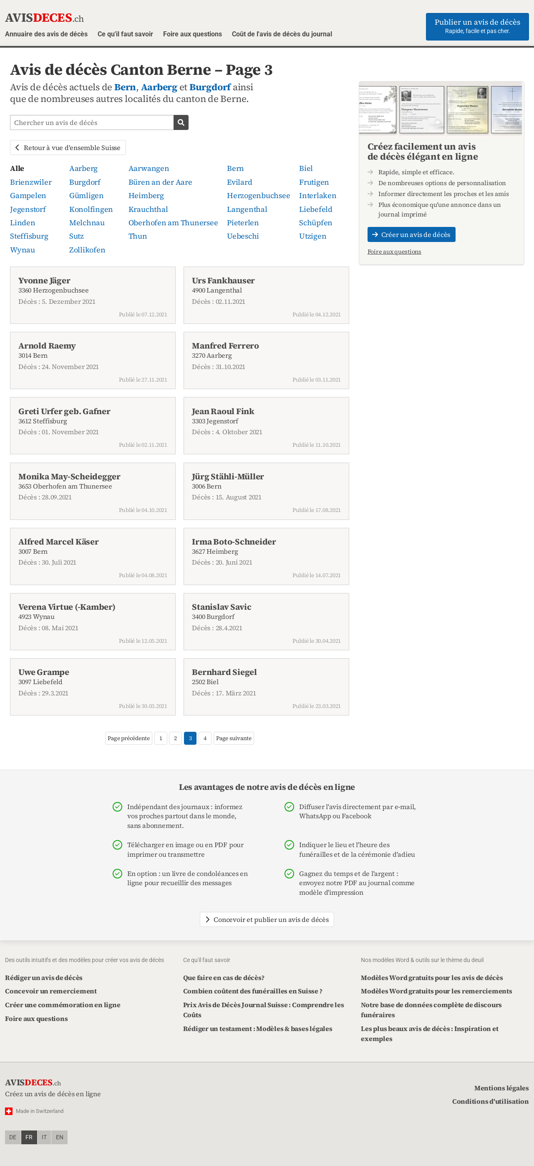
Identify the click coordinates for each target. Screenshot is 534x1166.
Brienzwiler (30, 182)
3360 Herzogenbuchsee (92, 296)
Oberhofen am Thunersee (173, 222)
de (12, 1137)
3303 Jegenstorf (266, 427)
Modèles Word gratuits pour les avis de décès (432, 977)
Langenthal (247, 209)
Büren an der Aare (160, 182)
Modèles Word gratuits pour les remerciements (436, 990)
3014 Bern (92, 361)
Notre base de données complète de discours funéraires (431, 1009)
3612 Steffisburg (92, 427)
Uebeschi (243, 236)
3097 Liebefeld (92, 688)
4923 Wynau (92, 622)
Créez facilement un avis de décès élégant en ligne (423, 151)
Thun (137, 236)
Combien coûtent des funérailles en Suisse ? (252, 990)
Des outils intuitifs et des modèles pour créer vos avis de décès (84, 960)
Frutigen (314, 182)
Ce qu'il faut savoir (125, 34)
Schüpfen (315, 222)
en (59, 1137)
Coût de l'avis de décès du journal (282, 34)
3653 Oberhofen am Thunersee (92, 492)
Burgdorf (210, 87)
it (44, 1137)
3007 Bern (92, 557)
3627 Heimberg (266, 557)
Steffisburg (29, 236)
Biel (306, 168)
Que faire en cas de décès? (223, 977)
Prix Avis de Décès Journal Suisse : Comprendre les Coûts (263, 1009)
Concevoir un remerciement (51, 990)
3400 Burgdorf (266, 622)
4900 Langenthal (266, 296)
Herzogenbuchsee (258, 195)
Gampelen (28, 195)
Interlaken (318, 195)
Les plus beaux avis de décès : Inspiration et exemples (429, 1033)
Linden (22, 222)
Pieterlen (243, 222)
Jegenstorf (28, 209)
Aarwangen (148, 168)
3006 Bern (266, 492)
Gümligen (86, 195)
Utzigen (312, 236)
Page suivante (234, 738)
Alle (17, 168)
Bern (125, 87)
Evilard (239, 182)
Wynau (22, 249)
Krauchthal (148, 209)
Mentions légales (501, 1087)
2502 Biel (266, 688)
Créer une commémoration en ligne (62, 1004)
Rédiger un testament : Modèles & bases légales (257, 1028)
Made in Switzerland (39, 1111)
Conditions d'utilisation (490, 1101)
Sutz (76, 236)
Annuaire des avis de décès (46, 34)
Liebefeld (315, 209)
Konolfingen (91, 209)
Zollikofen (87, 249)
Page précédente (128, 738)
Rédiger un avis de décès (44, 977)
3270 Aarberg (266, 361)
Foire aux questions (192, 34)
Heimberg (146, 195)
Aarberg (159, 87)
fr (29, 1137)
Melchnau (87, 222)
